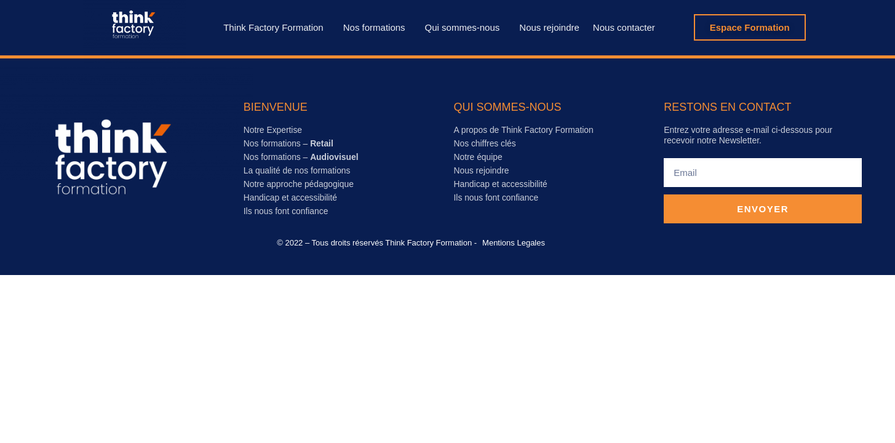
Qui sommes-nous (465, 27)
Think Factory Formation (276, 27)
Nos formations (377, 27)
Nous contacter (624, 27)
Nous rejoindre (549, 27)
